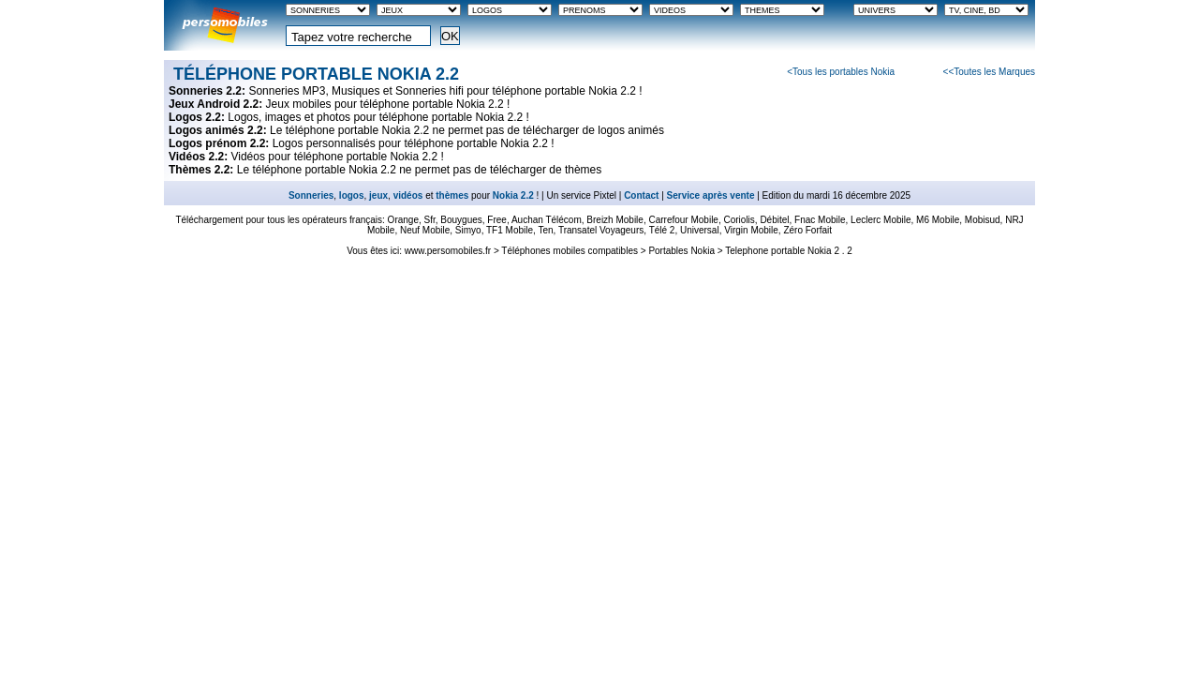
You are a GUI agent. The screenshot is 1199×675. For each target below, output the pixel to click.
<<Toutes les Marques (989, 72)
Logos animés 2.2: (219, 130)
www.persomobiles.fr (448, 251)
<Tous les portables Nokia (841, 72)
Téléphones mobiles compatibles (569, 251)
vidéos (408, 195)
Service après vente (711, 195)
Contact (641, 195)
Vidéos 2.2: (199, 156)
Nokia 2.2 (513, 195)
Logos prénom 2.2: (221, 143)
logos (351, 195)
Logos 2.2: (198, 117)
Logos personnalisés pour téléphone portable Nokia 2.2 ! (414, 143)
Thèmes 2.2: (203, 169)
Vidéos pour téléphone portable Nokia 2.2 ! (336, 156)
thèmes (452, 195)
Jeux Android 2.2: (217, 104)
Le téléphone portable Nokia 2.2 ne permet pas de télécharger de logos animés (467, 130)
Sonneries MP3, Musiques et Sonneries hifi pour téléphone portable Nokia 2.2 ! (445, 91)
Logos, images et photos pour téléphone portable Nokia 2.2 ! (378, 117)
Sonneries (311, 195)
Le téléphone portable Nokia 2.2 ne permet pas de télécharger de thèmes (419, 169)
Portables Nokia (681, 251)
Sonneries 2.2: (208, 91)
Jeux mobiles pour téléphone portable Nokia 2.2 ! (388, 104)
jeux (378, 195)
